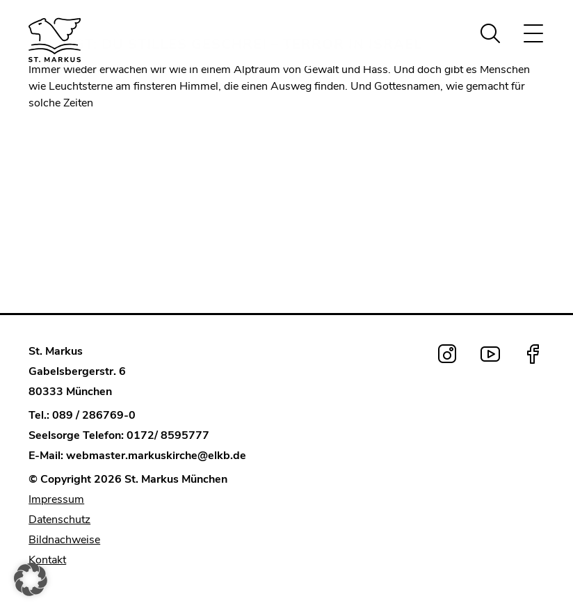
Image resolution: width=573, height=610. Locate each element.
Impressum (56, 499)
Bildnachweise (64, 539)
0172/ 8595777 (168, 435)
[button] (30, 579)
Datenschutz (59, 519)
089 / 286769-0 (94, 415)
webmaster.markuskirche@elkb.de (156, 455)
